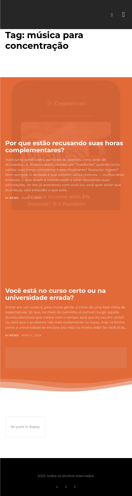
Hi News (12, 198)
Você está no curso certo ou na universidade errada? (55, 294)
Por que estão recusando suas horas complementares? (64, 146)
